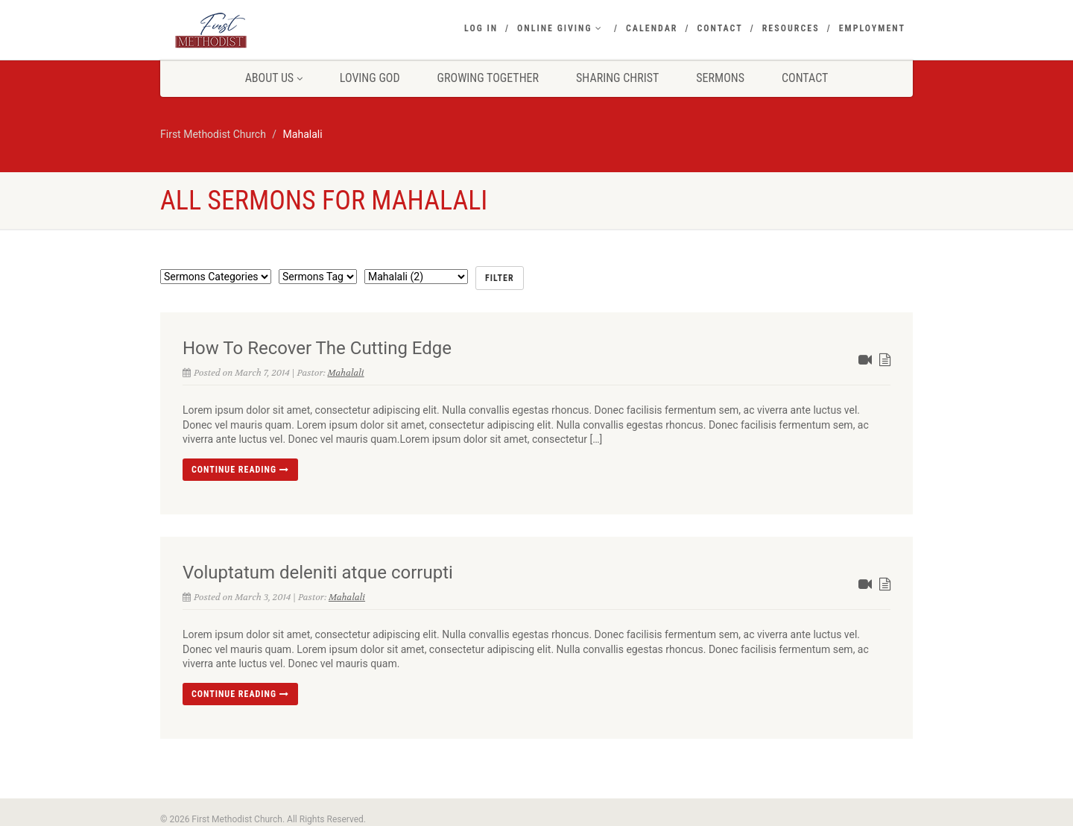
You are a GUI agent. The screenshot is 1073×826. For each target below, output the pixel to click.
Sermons (720, 78)
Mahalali (345, 373)
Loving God (370, 78)
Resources (791, 28)
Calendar (651, 28)
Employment (872, 28)
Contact (719, 28)
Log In (481, 28)
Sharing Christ (617, 78)
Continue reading (240, 469)
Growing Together (488, 78)
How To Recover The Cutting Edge (317, 348)
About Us (274, 78)
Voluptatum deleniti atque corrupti (318, 572)
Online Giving (560, 28)
